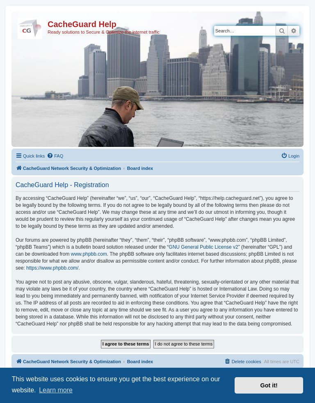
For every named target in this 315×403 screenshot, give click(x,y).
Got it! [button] (269, 385)
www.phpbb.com (89, 254)
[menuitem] (55, 156)
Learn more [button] (56, 390)
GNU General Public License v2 (203, 247)
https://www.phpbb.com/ (52, 268)
